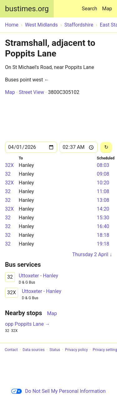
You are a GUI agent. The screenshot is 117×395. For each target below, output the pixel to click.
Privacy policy (76, 350)
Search (91, 6)
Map (107, 9)
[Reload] (106, 147)
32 (8, 174)
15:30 (103, 218)
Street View (31, 92)
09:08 (103, 174)
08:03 (103, 165)
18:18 (103, 235)
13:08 (103, 200)
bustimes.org (27, 8)
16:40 (103, 226)
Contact (11, 350)
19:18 (103, 244)
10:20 (103, 183)
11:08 (103, 191)
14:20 (103, 209)
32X (9, 165)
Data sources (34, 350)
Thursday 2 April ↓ (92, 254)
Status (54, 350)
